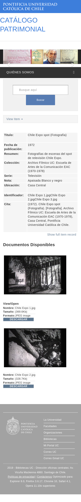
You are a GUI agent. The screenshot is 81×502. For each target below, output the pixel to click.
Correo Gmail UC (54, 458)
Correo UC (50, 451)
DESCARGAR (18, 319)
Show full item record (61, 234)
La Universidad (52, 419)
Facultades (50, 426)
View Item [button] (14, 119)
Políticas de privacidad (21, 476)
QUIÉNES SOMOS (20, 72)
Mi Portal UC (51, 445)
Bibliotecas (50, 439)
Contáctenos (44, 476)
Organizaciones (53, 432)
